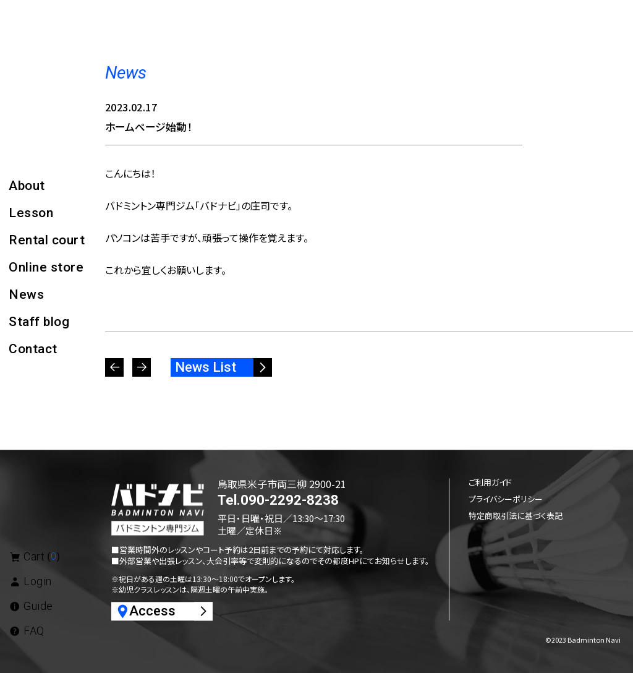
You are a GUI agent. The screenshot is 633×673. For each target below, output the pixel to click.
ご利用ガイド (490, 482)
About (27, 185)
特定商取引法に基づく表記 (516, 515)
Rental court (47, 240)
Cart (34, 556)
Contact (33, 348)
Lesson (31, 212)
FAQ (27, 630)
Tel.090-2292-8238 (278, 501)
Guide (31, 605)
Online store (46, 267)
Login (30, 581)
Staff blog (39, 321)
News (26, 294)
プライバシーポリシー (506, 499)
